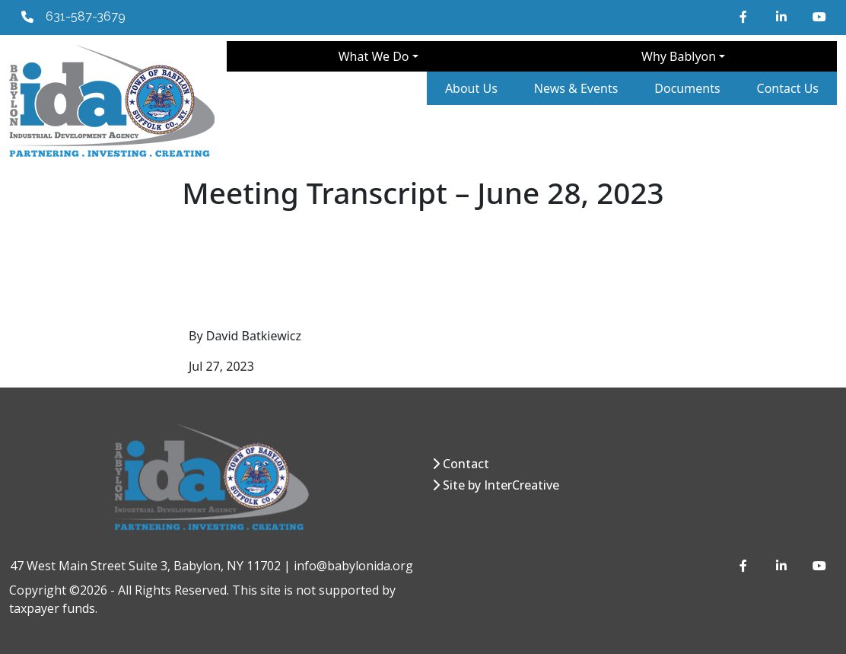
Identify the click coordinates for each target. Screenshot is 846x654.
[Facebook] (745, 16)
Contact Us (788, 88)
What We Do (374, 56)
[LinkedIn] (782, 16)
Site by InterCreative (501, 485)
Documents (687, 88)
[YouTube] (818, 16)
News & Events (576, 88)
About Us (471, 88)
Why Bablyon (678, 56)
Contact (466, 463)
